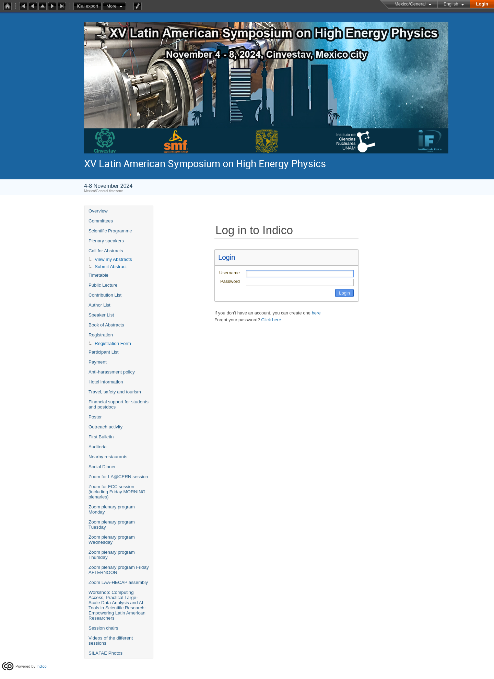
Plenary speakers (106, 240)
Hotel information (106, 381)
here (316, 312)
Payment (98, 362)
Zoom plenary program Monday (112, 509)
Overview (98, 211)
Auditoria (98, 446)
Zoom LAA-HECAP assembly (118, 582)
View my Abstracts (113, 259)
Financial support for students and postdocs (119, 404)
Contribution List (105, 295)
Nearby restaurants (108, 456)
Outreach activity (105, 426)
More (111, 6)
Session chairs (103, 628)
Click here (271, 319)
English (451, 4)
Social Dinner (102, 466)
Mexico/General (410, 4)
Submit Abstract (111, 266)
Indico (41, 666)
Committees (101, 220)
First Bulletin (101, 436)
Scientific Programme (110, 230)
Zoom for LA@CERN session (118, 476)
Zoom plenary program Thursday (112, 555)
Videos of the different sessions (111, 640)
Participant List (103, 352)
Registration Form (113, 343)
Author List (99, 305)
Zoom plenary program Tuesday (112, 524)
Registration (101, 334)
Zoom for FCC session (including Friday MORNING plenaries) (117, 491)
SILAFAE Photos (105, 653)
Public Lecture (103, 285)
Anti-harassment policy (112, 372)
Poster (95, 416)
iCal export (89, 6)
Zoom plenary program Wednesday (112, 539)
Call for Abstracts (106, 250)
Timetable (98, 275)
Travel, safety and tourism (115, 391)
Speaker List (101, 315)
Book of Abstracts (106, 324)
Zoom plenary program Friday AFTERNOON (119, 570)
